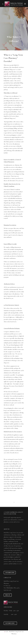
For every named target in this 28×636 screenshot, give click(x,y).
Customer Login (9, 572)
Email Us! (7, 595)
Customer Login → (10, 623)
